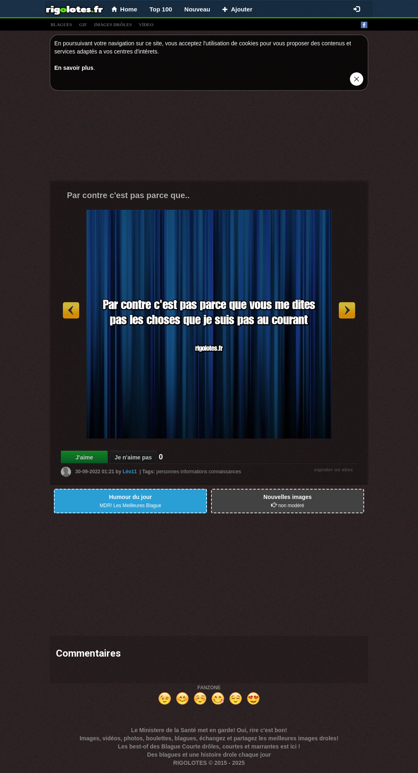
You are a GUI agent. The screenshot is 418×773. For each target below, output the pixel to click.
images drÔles (113, 24)
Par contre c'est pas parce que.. (128, 195)
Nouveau (197, 9)
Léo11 (129, 471)
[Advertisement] (209, 137)
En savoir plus (73, 68)
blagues (61, 24)
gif (83, 24)
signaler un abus (333, 469)
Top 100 (160, 9)
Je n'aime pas (133, 457)
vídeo (146, 24)
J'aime (84, 457)
